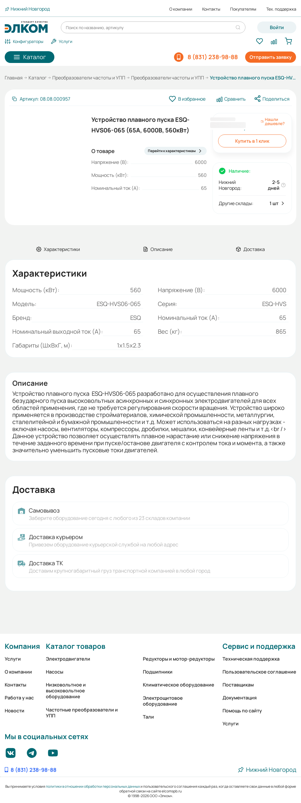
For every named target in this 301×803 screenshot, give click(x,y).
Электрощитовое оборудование (163, 701)
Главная (14, 77)
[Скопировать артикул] (40, 98)
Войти (277, 27)
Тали (148, 717)
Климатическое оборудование (178, 685)
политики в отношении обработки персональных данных (93, 786)
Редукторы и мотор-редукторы (179, 659)
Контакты (211, 9)
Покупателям (243, 9)
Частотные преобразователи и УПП (82, 713)
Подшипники (158, 672)
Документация (240, 698)
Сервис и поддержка (259, 646)
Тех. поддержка (281, 9)
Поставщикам (238, 685)
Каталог (37, 77)
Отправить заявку (271, 57)
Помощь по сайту (242, 711)
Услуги (13, 659)
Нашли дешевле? (273, 121)
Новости (14, 711)
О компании (180, 9)
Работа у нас (19, 698)
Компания (22, 646)
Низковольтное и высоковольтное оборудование (66, 690)
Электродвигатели (68, 659)
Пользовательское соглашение (259, 672)
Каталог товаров (75, 646)
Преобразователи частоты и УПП (88, 77)
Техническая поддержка (251, 659)
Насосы (54, 672)
